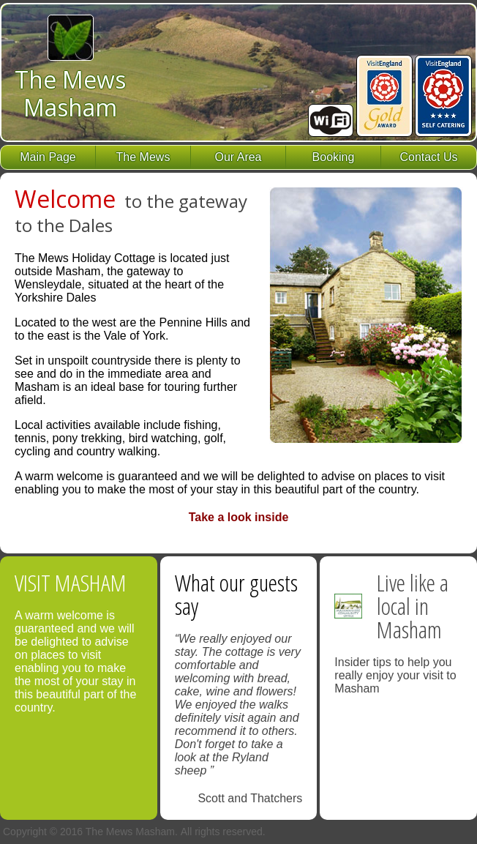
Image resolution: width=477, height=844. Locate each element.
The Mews (143, 157)
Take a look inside (239, 517)
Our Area (237, 157)
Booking (333, 157)
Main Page (48, 157)
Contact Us (428, 157)
